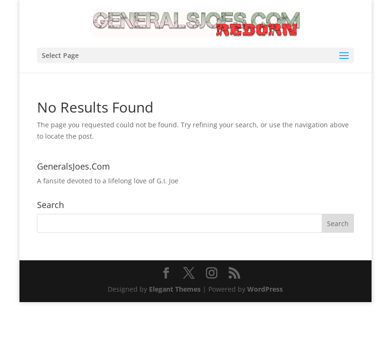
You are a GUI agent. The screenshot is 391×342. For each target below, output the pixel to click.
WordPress (265, 289)
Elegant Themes (175, 289)
